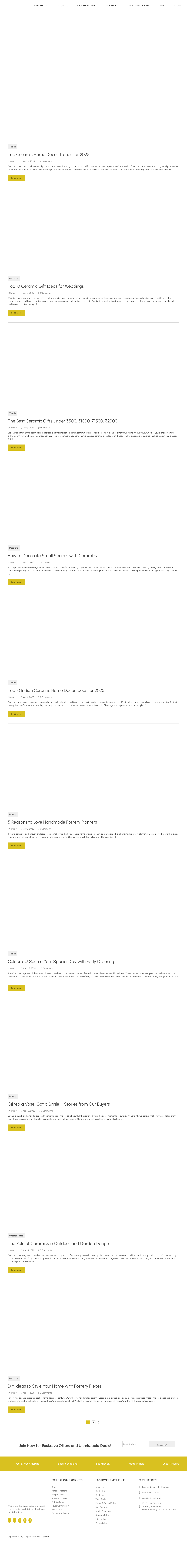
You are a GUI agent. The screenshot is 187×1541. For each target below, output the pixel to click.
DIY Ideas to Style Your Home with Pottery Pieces (55, 1386)
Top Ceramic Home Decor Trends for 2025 (49, 154)
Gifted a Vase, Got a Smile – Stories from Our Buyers (59, 1104)
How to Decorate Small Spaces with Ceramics (52, 555)
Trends (12, 147)
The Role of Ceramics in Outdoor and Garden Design (58, 1243)
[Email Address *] (135, 1444)
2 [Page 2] (93, 1422)
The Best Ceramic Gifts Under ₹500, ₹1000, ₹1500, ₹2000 (63, 421)
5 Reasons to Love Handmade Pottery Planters (52, 822)
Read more (16, 178)
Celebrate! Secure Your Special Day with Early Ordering (61, 961)
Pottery (12, 814)
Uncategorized (16, 1236)
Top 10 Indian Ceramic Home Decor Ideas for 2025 (56, 690)
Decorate (13, 278)
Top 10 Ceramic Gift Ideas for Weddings (46, 286)
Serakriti (45, 1537)
